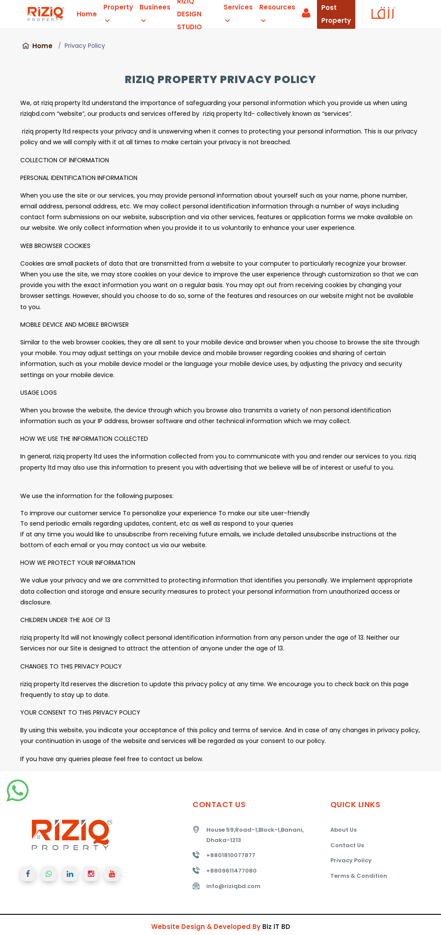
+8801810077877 (230, 855)
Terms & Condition (358, 876)
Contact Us (347, 845)
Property (118, 13)
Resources (277, 13)
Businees (155, 13)
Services (238, 13)
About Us (343, 830)
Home (87, 14)
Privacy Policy (351, 860)
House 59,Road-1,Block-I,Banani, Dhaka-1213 (255, 835)
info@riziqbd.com (233, 886)
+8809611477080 (231, 871)
